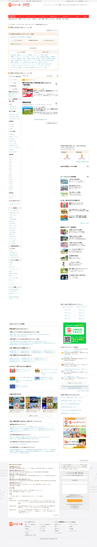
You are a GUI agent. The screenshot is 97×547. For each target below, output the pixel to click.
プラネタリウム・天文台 (16, 65)
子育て (77, 16)
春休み (63, 4)
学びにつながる (37, 437)
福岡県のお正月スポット (15, 358)
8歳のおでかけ (68, 318)
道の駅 (47, 64)
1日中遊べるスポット (84, 4)
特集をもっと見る (84, 223)
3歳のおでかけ (82, 309)
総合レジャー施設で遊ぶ (15, 437)
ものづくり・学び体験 (13, 277)
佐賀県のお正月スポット (28, 358)
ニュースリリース (28, 530)
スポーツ (11, 264)
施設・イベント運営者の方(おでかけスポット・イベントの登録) (29, 496)
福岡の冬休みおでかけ (29, 341)
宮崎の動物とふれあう (29, 472)
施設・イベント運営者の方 (30, 524)
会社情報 (71, 528)
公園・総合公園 (45, 60)
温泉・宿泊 (35, 438)
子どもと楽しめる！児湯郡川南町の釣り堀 (71, 410)
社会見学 (38, 58)
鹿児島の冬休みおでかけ (15, 344)
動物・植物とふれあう (27, 437)
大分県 (85, 386)
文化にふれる (45, 437)
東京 (22, 19)
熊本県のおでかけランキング (46, 428)
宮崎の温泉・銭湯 (13, 484)
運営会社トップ (58, 524)
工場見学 (43, 58)
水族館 (46, 55)
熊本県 (81, 386)
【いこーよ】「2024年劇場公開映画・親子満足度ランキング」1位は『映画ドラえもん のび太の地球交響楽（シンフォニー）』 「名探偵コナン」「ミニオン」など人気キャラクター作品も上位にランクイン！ (36, 511)
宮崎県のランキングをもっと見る (74, 383)
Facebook (27, 533)
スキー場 (44, 62)
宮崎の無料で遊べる (23, 475)
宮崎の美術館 (46, 480)
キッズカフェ (41, 65)
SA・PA (47, 65)
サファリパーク (36, 55)
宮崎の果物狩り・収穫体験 (14, 485)
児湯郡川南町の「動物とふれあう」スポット (71, 400)
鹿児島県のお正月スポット (16, 361)
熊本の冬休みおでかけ (26, 343)
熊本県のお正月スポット (15, 359)
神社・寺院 (22, 60)
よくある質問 (42, 526)
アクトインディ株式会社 (70, 522)
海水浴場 (25, 62)
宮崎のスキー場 (21, 484)
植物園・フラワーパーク (16, 56)
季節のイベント (12, 275)
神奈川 (25, 19)
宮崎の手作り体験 (20, 472)
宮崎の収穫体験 (38, 472)
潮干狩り (24, 58)
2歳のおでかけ (68, 309)
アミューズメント (33, 65)
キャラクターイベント (13, 284)
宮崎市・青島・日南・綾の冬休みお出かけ (20, 334)
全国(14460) (13, 37)
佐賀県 (73, 386)
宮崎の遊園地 (12, 468)
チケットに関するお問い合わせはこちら (74, 504)
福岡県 (68, 386)
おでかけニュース (67, 16)
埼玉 (30, 19)
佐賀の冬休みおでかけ (40, 341)
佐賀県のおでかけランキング (17, 428)
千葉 (28, 19)
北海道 (16, 19)
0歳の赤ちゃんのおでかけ (67, 306)
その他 (45, 67)
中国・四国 (58, 19)
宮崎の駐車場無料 (32, 475)
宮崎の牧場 (39, 468)
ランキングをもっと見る (83, 390)
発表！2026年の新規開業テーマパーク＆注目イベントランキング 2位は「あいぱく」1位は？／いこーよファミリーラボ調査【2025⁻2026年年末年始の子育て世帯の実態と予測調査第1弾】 (36, 502)
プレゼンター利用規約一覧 (45, 524)
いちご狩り (13, 58)
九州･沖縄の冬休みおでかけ (16, 341)
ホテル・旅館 (38, 62)
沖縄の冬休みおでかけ (27, 344)
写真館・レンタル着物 (23, 67)
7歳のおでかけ (82, 315)
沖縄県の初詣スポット (50, 352)
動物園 (30, 55)
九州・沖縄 (64, 19)
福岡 (68, 19)
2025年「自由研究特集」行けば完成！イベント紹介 (14, 297)
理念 (56, 526)
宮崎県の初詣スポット (26, 352)
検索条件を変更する (51, 123)
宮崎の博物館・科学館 (38, 480)
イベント (19, 16)
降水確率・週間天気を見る (82, 161)
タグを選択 (15, 89)
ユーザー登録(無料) (79, 1)
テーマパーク (24, 55)
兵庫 (54, 19)
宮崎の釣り (33, 468)
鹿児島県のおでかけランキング (46, 430)
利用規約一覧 (27, 526)
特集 (85, 16)
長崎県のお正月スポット (41, 358)
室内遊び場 (13, 55)
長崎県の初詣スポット (38, 351)
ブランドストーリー (73, 524)
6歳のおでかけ (68, 315)
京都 (51, 19)
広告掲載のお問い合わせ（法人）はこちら (74, 496)
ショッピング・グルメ (13, 269)
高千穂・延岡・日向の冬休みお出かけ (19, 336)
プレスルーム (42, 528)
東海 (34, 19)
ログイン (86, 1)
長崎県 (77, 386)
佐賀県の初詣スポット (26, 351)
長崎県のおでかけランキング (31, 428)
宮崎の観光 (50, 468)
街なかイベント (12, 280)
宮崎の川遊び (12, 477)
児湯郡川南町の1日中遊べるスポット (69, 407)
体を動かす (29, 438)
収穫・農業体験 (22, 438)
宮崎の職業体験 (45, 472)
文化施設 (17, 60)
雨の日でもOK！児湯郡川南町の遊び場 (70, 403)
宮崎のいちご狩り (46, 484)
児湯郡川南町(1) (17, 44)
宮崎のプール (45, 468)
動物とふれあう (76, 4)
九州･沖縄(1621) (21, 37)
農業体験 (19, 58)
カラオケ (25, 65)
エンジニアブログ (58, 533)
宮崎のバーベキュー (26, 468)
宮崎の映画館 (30, 480)
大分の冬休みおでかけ (38, 343)
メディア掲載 (42, 530)
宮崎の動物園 (18, 468)
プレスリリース (72, 530)
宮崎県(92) (29, 37)
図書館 (16, 62)
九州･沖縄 (64, 386)
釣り (38, 56)
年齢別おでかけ (53, 16)
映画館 (51, 60)
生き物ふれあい (12, 266)
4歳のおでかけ (68, 312)
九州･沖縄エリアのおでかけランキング (19, 426)
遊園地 (18, 55)
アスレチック (29, 60)
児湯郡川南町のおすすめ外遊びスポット (70, 413)
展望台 (53, 58)
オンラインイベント (31, 16)
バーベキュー (33, 56)
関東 (20, 19)
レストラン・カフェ (25, 64)
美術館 (12, 60)
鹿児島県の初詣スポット (38, 352)
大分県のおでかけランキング (17, 430)
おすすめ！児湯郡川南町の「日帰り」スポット (72, 397)
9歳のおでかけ (82, 318)
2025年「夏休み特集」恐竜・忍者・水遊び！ (14, 290)
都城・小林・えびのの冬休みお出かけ (40, 334)
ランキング (43, 16)
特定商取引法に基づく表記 (30, 535)
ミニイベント (11, 282)
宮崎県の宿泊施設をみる (40, 119)
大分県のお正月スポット (28, 359)
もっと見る (55, 515)
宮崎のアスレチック (41, 475)
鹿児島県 (75, 388)
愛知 (36, 19)
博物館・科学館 (31, 58)
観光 (51, 64)
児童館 (12, 62)
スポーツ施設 (37, 60)
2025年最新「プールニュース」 (14, 294)
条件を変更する (33, 48)
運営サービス (57, 528)
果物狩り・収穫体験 (50, 56)
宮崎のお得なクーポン (13, 475)
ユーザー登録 (12, 496)
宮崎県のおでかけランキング (31, 430)
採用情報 (56, 530)
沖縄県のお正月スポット (29, 361)
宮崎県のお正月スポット (41, 359)
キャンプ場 (26, 56)
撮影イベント (11, 271)
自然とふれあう (13, 438)
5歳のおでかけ (82, 312)
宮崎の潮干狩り (39, 484)
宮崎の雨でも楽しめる (13, 480)
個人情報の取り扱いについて (75, 495)
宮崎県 (70, 388)
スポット (12, 16)
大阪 (49, 19)
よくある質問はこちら (74, 506)
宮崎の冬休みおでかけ (49, 343)
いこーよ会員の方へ (75, 507)
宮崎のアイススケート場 (30, 484)
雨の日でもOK (69, 4)
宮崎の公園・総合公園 (50, 475)
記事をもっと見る (33, 415)
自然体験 (11, 262)
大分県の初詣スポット (15, 352)
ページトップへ (84, 460)
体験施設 (49, 58)
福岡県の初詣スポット (15, 351)
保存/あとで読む (70, 1)
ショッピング (34, 64)
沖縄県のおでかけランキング (17, 431)
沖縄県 (79, 388)
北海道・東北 (11, 19)
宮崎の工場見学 (12, 472)
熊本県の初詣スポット (49, 351)
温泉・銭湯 (31, 62)
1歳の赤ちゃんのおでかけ (82, 306)
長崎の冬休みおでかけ (15, 343)
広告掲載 (26, 528)
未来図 (70, 526)
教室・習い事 (41, 64)
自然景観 (42, 56)
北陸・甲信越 (41, 19)
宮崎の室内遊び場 (23, 480)
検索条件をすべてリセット (52, 30)
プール (20, 62)
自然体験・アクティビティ (36, 67)
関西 (47, 19)
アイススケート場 (15, 64)
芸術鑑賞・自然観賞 (13, 273)
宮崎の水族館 (53, 480)
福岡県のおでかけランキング (36, 426)
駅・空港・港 (14, 67)
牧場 (42, 55)
